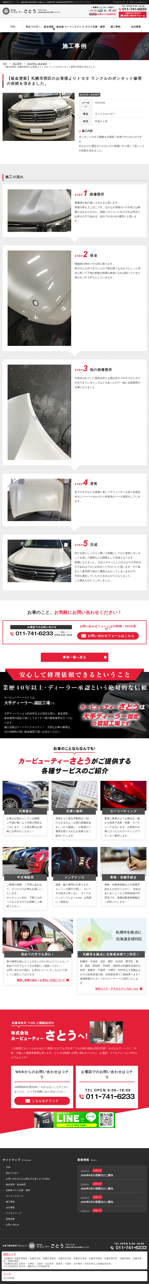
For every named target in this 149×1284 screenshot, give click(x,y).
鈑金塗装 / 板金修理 (89, 95)
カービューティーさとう (69, 1280)
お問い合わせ (12, 1215)
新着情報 (10, 1210)
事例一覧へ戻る (74, 648)
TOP (13, 26)
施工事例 (115, 26)
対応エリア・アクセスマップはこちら (116, 979)
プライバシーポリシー (138, 2)
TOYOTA (100, 102)
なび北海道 (8, 1269)
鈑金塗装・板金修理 (54, 27)
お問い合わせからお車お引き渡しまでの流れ (28, 1169)
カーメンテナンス (74, 26)
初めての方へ (33, 26)
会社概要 (136, 26)
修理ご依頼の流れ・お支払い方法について (41, 971)
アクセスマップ (119, 2)
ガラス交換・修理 (95, 26)
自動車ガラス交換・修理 (18, 1181)
